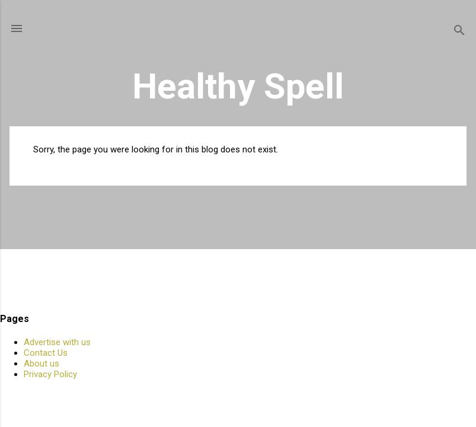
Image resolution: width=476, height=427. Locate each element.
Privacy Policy (50, 374)
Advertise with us (57, 342)
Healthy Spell (238, 86)
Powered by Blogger (238, 396)
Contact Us (46, 353)
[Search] (459, 32)
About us (41, 363)
